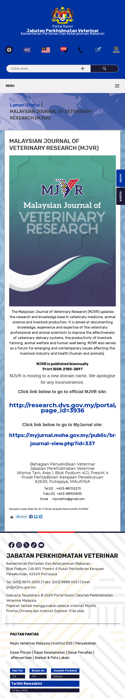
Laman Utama (24, 105)
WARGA (120, 196)
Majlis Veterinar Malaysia (30, 643)
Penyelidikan (85, 643)
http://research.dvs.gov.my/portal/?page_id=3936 (65, 407)
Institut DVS (63, 643)
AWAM (120, 178)
